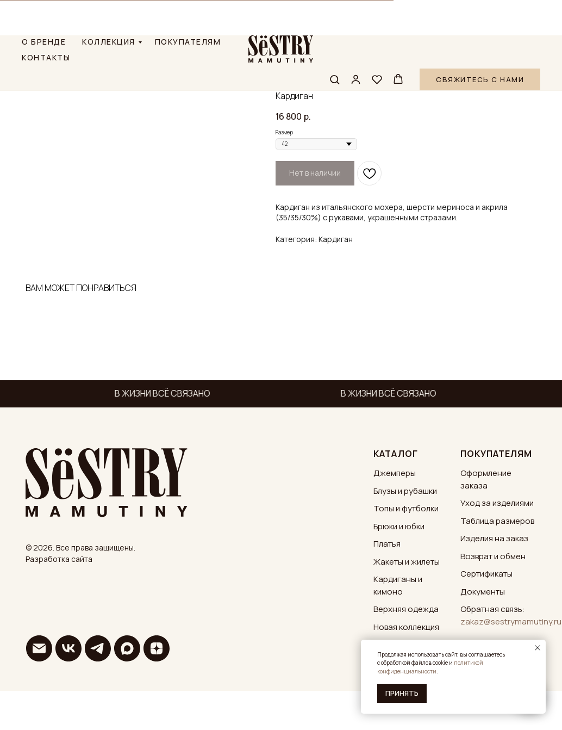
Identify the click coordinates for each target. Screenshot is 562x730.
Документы (482, 632)
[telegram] (98, 690)
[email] (39, 690)
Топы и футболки (406, 549)
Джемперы (394, 514)
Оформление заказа (485, 521)
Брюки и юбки (398, 567)
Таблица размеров (497, 561)
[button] (334, 44)
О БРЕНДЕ (44, 6)
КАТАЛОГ (395, 494)
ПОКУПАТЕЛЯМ (188, 6)
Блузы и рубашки (405, 531)
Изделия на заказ (494, 579)
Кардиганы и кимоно (397, 627)
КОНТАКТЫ (46, 22)
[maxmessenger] (127, 690)
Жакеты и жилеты (406, 602)
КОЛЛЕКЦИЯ (108, 6)
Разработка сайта (59, 600)
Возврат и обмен (493, 597)
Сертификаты (486, 615)
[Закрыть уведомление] (537, 647)
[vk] (68, 690)
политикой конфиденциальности (430, 667)
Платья (387, 585)
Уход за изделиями (497, 544)
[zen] (156, 690)
